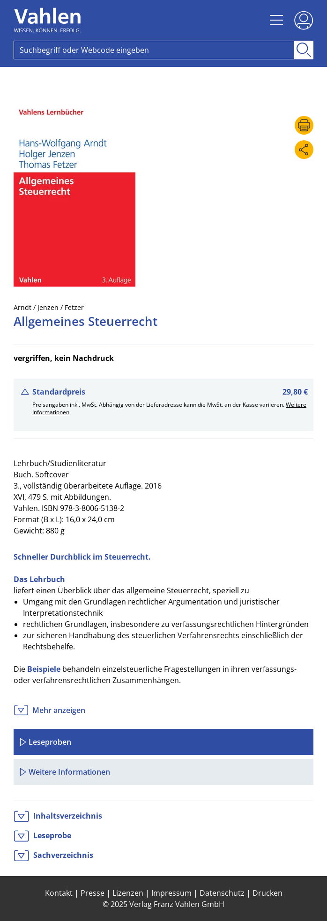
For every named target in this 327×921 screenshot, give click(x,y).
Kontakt (59, 893)
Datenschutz (222, 893)
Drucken (267, 893)
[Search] (154, 50)
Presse (92, 893)
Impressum (171, 893)
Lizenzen (127, 893)
